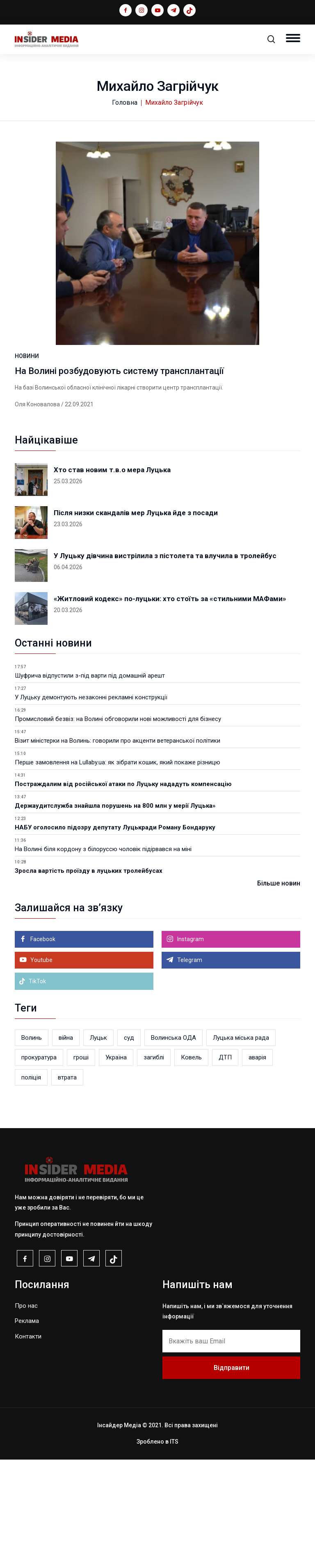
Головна (124, 102)
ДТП (225, 1138)
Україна (116, 1138)
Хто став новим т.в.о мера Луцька (112, 551)
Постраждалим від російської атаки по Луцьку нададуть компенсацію (123, 865)
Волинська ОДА (173, 1119)
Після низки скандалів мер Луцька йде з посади (136, 594)
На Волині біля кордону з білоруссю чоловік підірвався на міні (103, 930)
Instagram (190, 1020)
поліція (31, 1159)
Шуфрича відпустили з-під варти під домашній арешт (90, 757)
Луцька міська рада (241, 1119)
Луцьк (98, 1119)
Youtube (40, 1041)
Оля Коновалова (37, 485)
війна (66, 1119)
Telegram (189, 1041)
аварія (257, 1138)
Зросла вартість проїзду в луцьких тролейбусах (88, 952)
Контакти (28, 1418)
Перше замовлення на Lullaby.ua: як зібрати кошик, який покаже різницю (117, 843)
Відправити (231, 1449)
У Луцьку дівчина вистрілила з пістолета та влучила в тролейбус (165, 637)
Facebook (42, 1020)
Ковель (191, 1138)
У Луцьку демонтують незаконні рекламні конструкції (91, 778)
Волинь (31, 1119)
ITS (174, 1523)
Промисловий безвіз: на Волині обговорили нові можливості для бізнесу (118, 800)
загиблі (154, 1138)
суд (129, 1119)
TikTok (32, 1062)
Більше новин (278, 965)
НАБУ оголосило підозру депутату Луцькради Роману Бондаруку (115, 908)
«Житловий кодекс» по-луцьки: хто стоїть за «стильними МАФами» (170, 680)
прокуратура (39, 1138)
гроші (81, 1138)
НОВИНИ (27, 437)
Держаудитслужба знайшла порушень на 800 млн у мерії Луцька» (115, 887)
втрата (67, 1159)
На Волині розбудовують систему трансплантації (119, 452)
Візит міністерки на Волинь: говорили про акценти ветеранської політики (117, 822)
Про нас (26, 1387)
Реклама (27, 1402)
